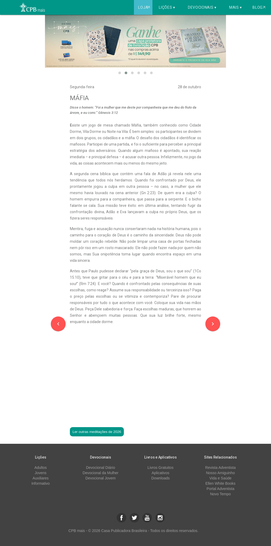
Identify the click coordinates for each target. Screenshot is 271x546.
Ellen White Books (220, 483)
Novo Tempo (220, 494)
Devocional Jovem (100, 478)
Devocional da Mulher (100, 473)
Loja (144, 7)
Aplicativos (160, 473)
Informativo (40, 483)
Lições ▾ (167, 7)
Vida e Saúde (220, 478)
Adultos (40, 467)
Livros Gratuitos (160, 467)
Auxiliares (41, 478)
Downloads (160, 478)
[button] (119, 73)
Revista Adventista (220, 467)
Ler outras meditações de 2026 (97, 432)
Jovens (40, 473)
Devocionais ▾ (202, 7)
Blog (258, 7)
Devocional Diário (100, 467)
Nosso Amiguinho (220, 473)
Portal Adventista (220, 489)
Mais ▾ (235, 7)
